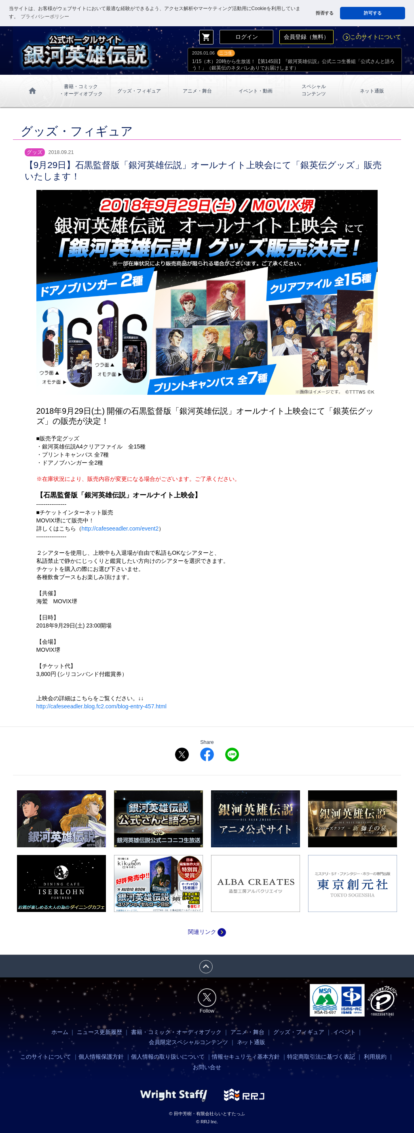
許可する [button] (373, 13)
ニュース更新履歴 (99, 1032)
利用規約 (375, 1056)
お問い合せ (207, 1067)
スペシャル (314, 90)
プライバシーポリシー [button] (45, 16)
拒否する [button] (325, 13)
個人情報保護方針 (101, 1056)
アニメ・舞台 (197, 91)
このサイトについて (372, 37)
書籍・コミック (81, 90)
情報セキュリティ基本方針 (246, 1056)
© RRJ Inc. (207, 1121)
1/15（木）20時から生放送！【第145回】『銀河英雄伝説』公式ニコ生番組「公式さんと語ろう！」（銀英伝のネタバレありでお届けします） (293, 65)
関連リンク (207, 932)
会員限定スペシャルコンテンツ (188, 1042)
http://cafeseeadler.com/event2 (120, 528)
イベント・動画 (255, 91)
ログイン (246, 37)
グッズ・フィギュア (139, 91)
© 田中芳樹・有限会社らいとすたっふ (207, 1113)
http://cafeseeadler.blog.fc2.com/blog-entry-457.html (101, 706)
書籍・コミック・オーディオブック (176, 1032)
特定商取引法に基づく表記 (321, 1056)
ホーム (59, 1032)
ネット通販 (372, 91)
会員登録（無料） (306, 37)
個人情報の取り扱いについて (168, 1056)
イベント (344, 1032)
